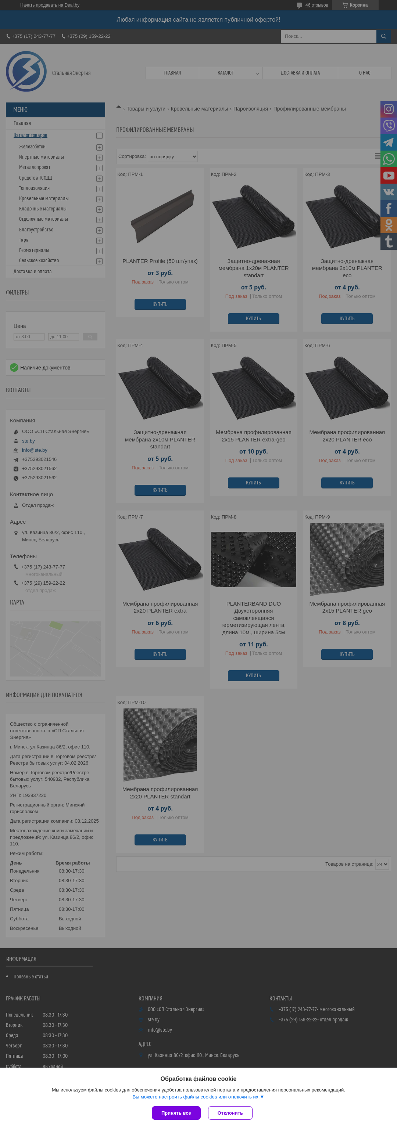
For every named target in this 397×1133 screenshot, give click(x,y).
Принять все (176, 1113)
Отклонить (230, 1113)
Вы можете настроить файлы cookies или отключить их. (196, 1097)
